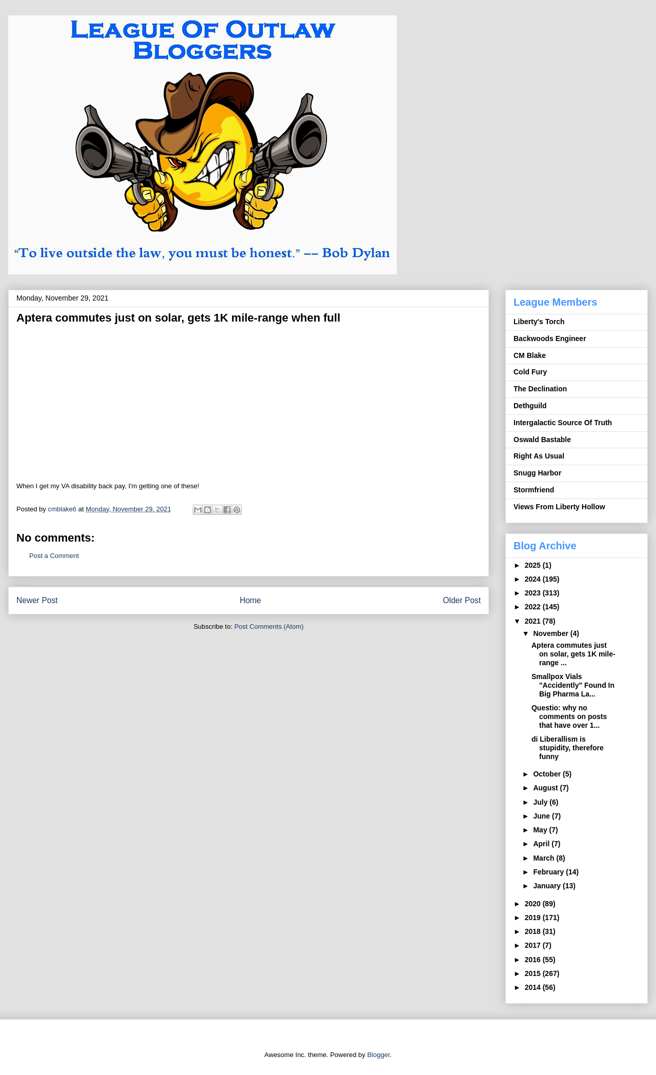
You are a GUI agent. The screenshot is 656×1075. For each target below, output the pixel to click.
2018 (534, 931)
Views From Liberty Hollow (559, 507)
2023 (534, 593)
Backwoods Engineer (550, 338)
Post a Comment (54, 556)
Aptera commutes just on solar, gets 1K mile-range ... (573, 654)
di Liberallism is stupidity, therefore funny (567, 748)
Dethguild (530, 406)
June (542, 816)
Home (250, 600)
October (548, 774)
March (544, 858)
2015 (534, 973)
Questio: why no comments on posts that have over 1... (569, 716)
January (548, 886)
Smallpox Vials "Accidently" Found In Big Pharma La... (572, 685)
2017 (534, 945)
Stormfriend (534, 490)
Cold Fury (530, 372)
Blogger (378, 1055)
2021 (534, 621)
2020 (534, 904)
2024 (534, 579)
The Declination (540, 389)
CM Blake (530, 355)
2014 (534, 987)
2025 (534, 565)
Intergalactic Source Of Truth (563, 423)
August (546, 788)
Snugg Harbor (537, 473)
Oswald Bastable (542, 439)
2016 (534, 959)
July (541, 802)
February (549, 872)
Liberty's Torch (539, 321)
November (551, 633)
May (541, 830)
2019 (534, 917)
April (542, 844)
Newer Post (37, 600)
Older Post (462, 600)
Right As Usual (539, 456)
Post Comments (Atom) (268, 626)
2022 (534, 607)
